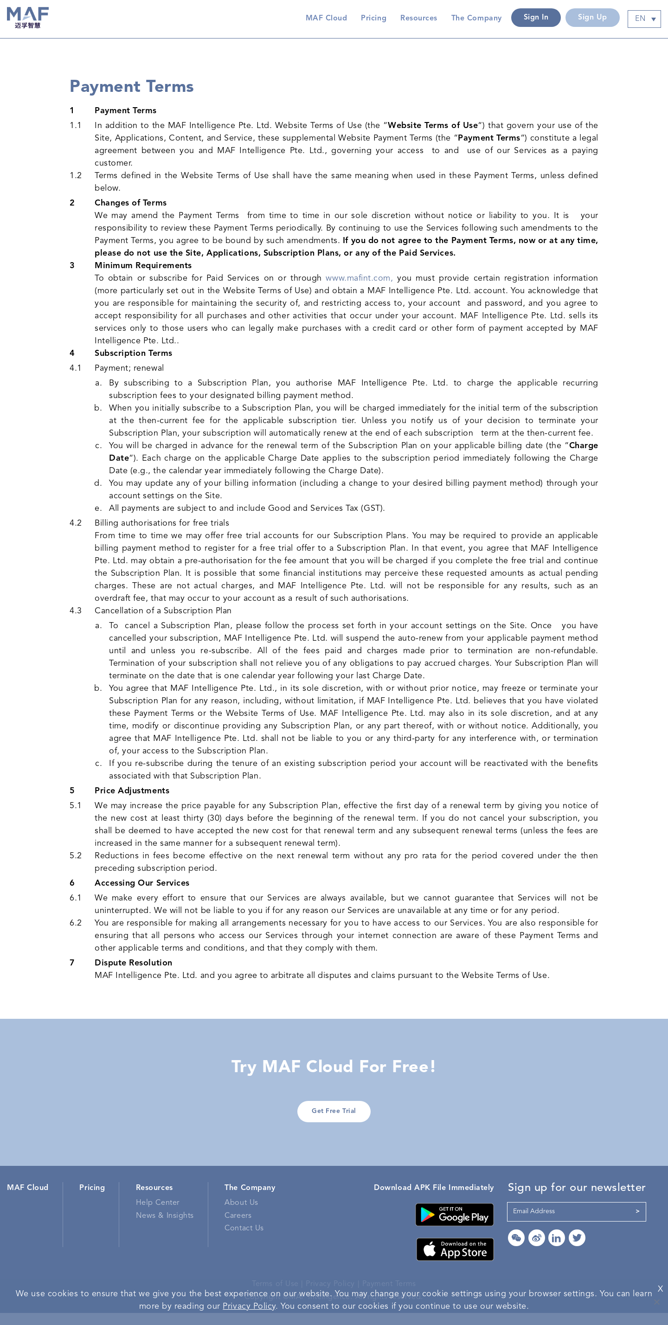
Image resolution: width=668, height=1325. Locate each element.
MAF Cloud (326, 18)
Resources (154, 1199)
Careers (238, 1227)
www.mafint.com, (359, 281)
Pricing (373, 18)
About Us (241, 1215)
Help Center (158, 1215)
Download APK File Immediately (434, 1199)
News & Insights (165, 1227)
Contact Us (244, 1240)
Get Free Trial (334, 1120)
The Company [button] (476, 18)
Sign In (535, 17)
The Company (250, 1199)
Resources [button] (418, 18)
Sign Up (592, 17)
